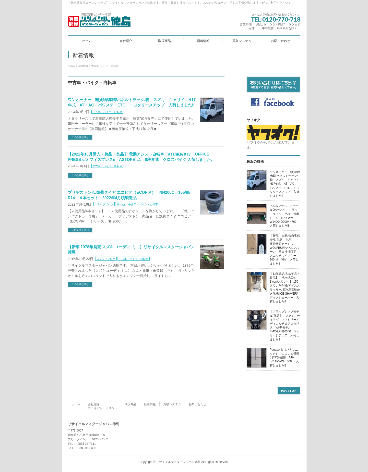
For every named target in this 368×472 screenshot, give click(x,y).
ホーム (75, 404)
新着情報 (150, 404)
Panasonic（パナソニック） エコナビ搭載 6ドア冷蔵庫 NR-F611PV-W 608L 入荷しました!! (286, 357)
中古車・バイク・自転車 (107, 111)
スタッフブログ (104, 204)
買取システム (172, 404)
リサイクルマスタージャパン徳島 (178, 462)
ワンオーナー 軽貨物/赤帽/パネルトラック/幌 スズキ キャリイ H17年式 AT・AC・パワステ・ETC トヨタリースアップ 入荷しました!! (286, 183)
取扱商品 (130, 404)
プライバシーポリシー (102, 408)
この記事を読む (80, 137)
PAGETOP (289, 390)
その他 (121, 204)
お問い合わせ (197, 404)
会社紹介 (94, 404)
